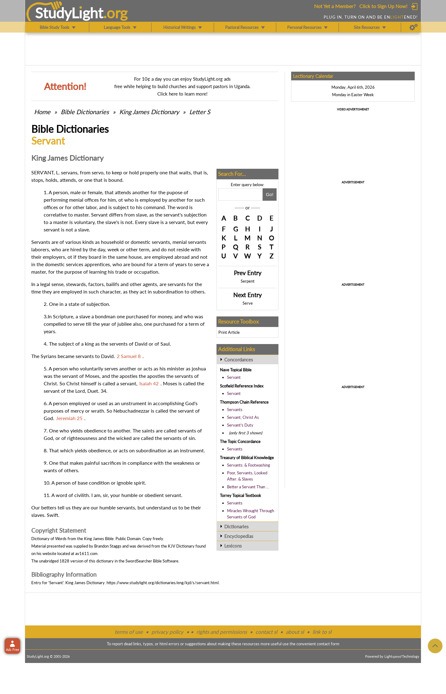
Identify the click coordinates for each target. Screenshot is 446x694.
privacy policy (167, 632)
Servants (235, 409)
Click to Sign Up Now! (383, 6)
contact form (328, 643)
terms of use (129, 632)
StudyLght (69, 12)
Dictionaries (236, 526)
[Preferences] (413, 27)
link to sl (322, 632)
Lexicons (233, 545)
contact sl (266, 632)
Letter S (199, 111)
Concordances (238, 359)
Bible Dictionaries (85, 111)
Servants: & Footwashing (248, 465)
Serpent (248, 281)
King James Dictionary (149, 111)
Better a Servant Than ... (248, 486)
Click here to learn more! (182, 93)
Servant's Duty (240, 425)
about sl (295, 632)
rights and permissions (221, 632)
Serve (248, 303)
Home (42, 111)
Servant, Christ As (243, 417)
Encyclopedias (238, 536)
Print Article (229, 332)
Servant (234, 377)
